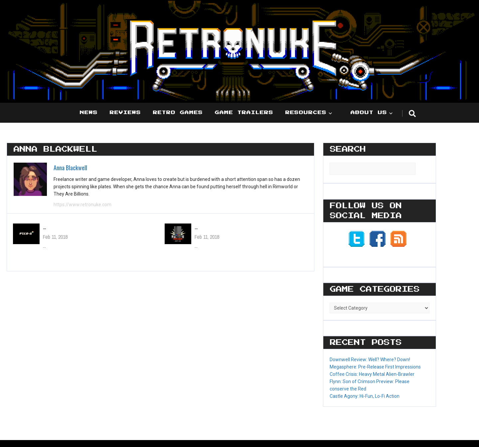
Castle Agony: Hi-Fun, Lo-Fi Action (364, 396)
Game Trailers (244, 113)
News (89, 113)
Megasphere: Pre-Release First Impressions (375, 367)
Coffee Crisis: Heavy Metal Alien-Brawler (372, 374)
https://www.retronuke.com (82, 204)
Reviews (125, 113)
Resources (306, 113)
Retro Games (178, 113)
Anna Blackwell (70, 167)
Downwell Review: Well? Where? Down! (370, 359)
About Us (369, 113)
